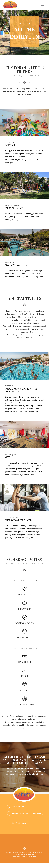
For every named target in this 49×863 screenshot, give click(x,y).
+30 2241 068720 (16, 807)
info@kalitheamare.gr (18, 823)
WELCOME (18, 843)
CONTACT (31, 843)
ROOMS (24, 843)
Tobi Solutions (32, 856)
